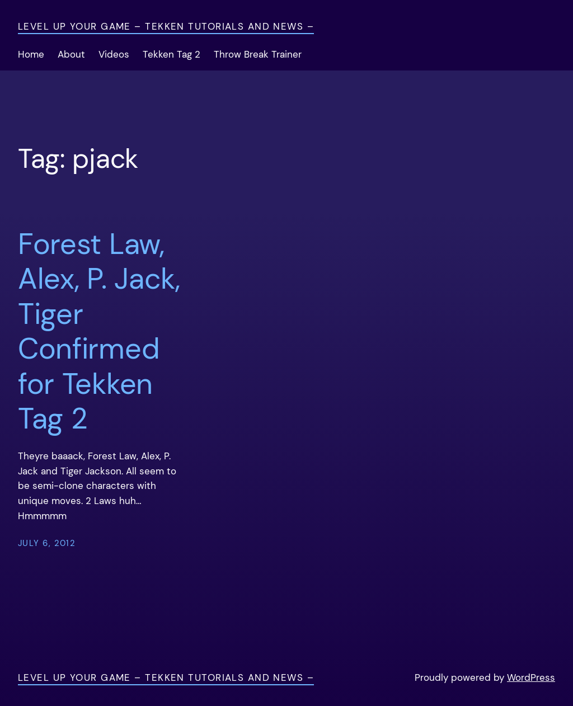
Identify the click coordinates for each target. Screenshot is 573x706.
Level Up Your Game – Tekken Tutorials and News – (166, 26)
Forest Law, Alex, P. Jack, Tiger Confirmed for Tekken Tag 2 (99, 331)
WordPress (531, 678)
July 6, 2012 (47, 543)
